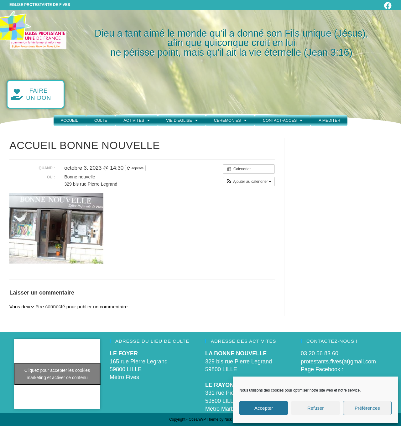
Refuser (315, 408)
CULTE (100, 120)
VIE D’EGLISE (182, 120)
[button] (249, 181)
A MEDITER (329, 120)
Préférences (367, 408)
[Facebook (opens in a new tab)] (387, 5)
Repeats (135, 168)
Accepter (263, 408)
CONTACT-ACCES (283, 120)
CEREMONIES (230, 120)
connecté (55, 306)
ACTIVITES (136, 120)
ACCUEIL (69, 120)
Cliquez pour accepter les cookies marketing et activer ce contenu (57, 374)
